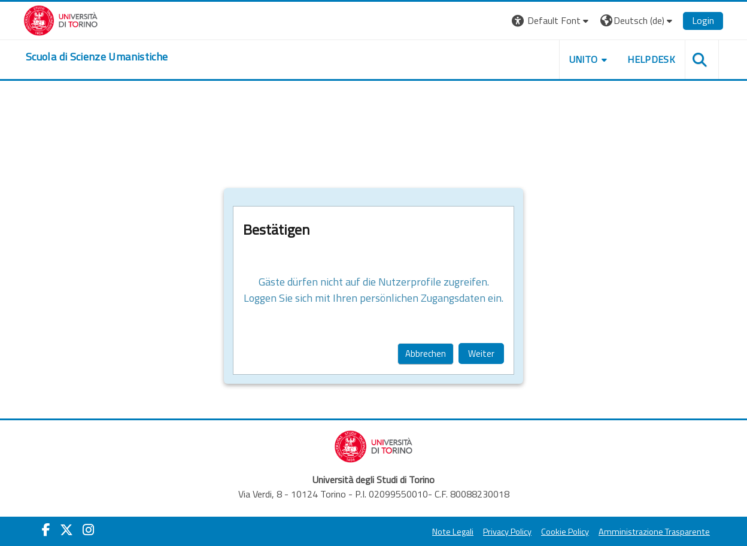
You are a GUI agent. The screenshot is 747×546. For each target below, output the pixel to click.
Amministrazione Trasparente (654, 531)
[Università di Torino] (60, 19)
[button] (551, 20)
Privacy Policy (507, 531)
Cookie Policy (565, 531)
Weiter (481, 353)
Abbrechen (425, 353)
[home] (97, 56)
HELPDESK (651, 59)
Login (703, 20)
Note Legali (452, 531)
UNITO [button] (583, 59)
